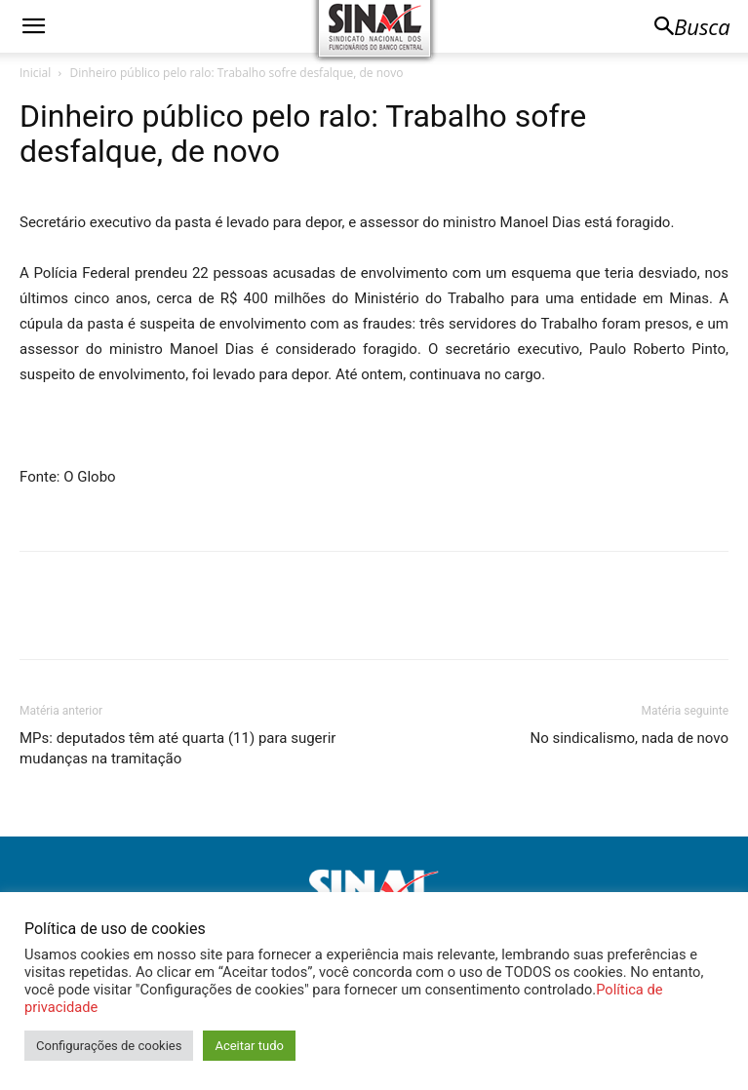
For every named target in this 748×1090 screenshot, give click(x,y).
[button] (33, 26)
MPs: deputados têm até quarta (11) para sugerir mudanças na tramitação (177, 748)
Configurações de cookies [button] (108, 1045)
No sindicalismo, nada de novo (629, 738)
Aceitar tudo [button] (249, 1045)
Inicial (35, 72)
